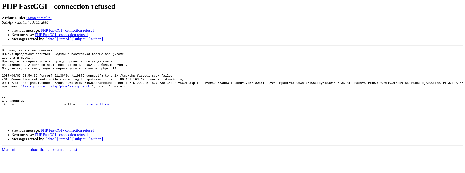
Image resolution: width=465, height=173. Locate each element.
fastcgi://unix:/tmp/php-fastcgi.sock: (57, 94)
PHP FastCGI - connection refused (67, 30)
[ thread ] (64, 39)
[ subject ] (80, 39)
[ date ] (50, 39)
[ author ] (96, 39)
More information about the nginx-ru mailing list (39, 164)
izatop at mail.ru (38, 18)
